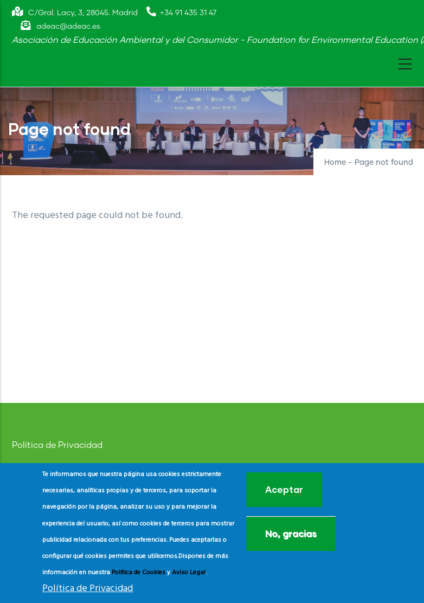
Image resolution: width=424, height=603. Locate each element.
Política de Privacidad (57, 445)
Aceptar (284, 490)
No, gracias (291, 534)
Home (335, 162)
